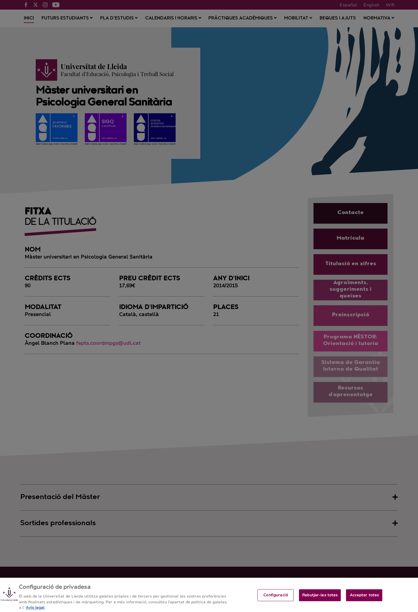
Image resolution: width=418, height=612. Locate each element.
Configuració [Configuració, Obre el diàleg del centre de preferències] (275, 599)
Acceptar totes (364, 599)
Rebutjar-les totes (320, 599)
